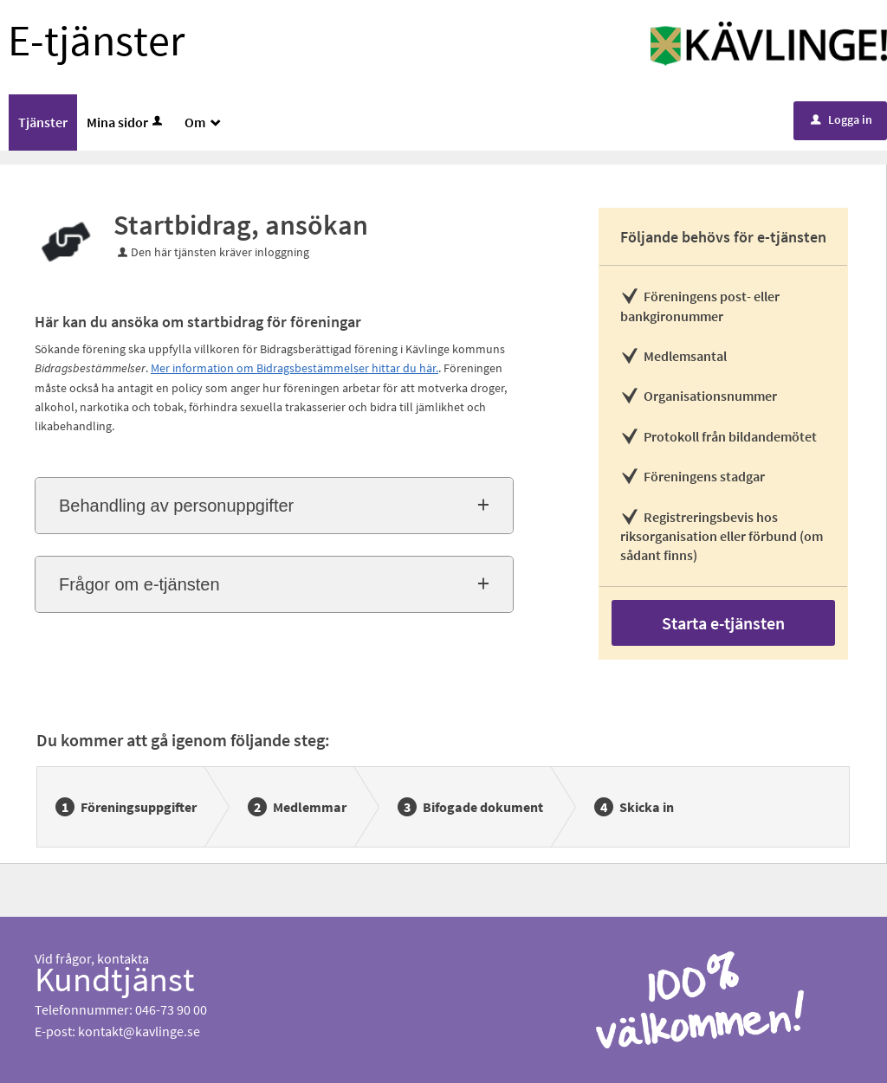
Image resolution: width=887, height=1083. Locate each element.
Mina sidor (126, 122)
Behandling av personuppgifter (176, 505)
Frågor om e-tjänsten (139, 584)
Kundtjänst (115, 979)
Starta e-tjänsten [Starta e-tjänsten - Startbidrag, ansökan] (723, 623)
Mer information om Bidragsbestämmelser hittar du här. (294, 368)
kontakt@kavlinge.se (139, 1031)
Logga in (841, 119)
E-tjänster (96, 40)
